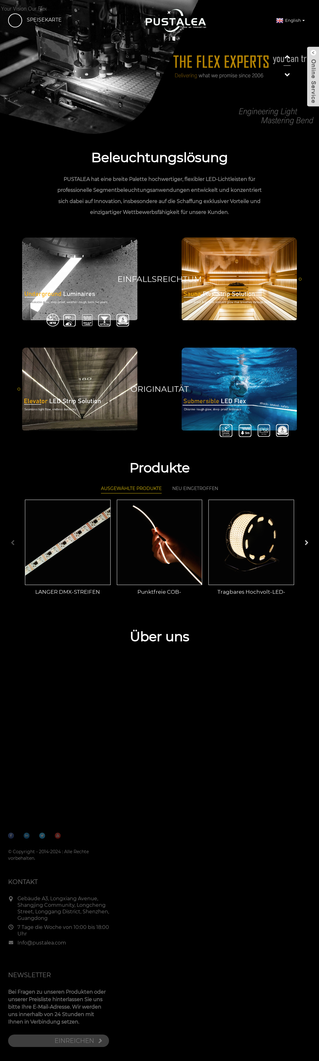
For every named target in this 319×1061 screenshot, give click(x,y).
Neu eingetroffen (195, 497)
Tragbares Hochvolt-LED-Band (251, 597)
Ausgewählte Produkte (131, 495)
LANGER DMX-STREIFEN (67, 597)
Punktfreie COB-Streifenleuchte (159, 597)
